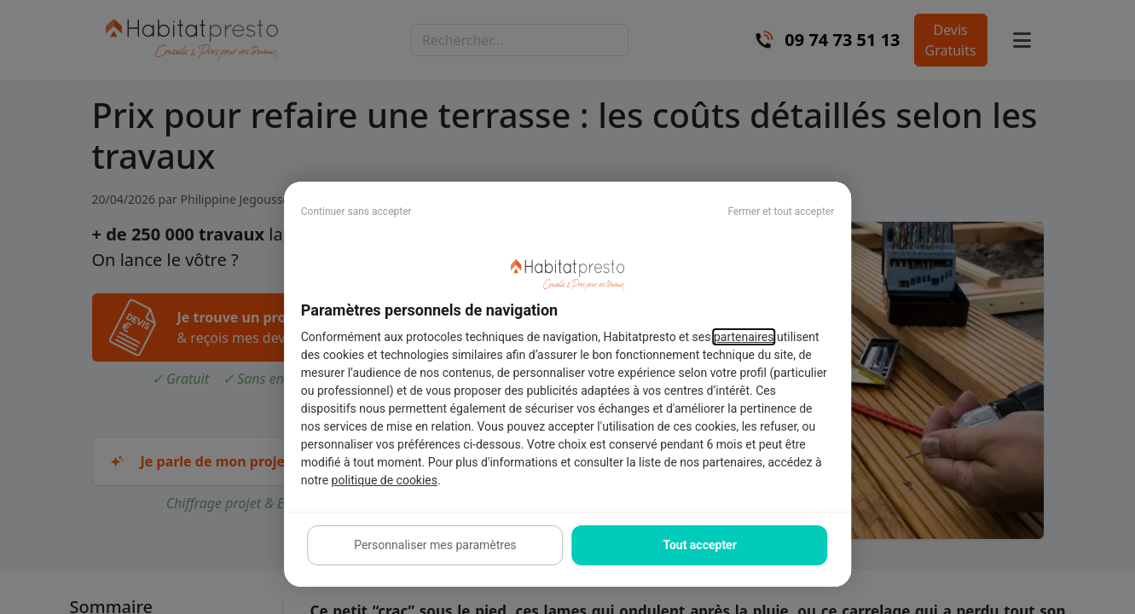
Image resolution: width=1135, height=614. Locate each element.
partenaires (744, 337)
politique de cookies (384, 480)
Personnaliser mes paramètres (435, 545)
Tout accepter (699, 545)
